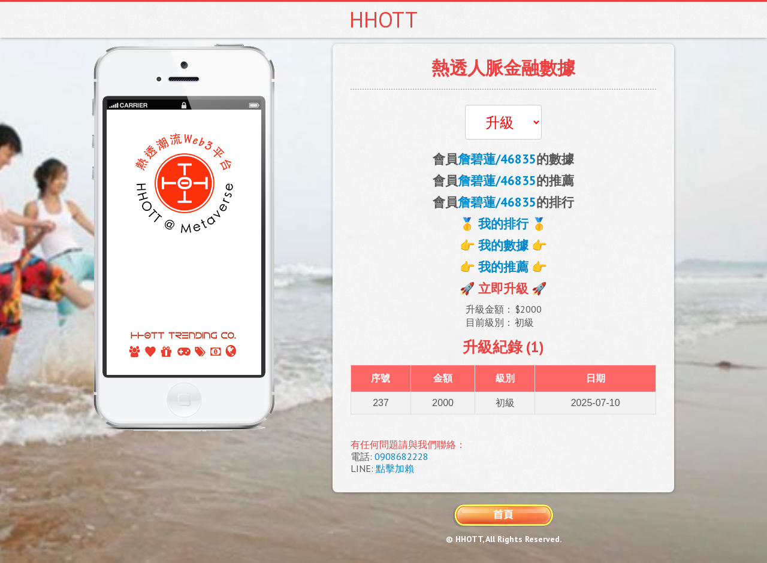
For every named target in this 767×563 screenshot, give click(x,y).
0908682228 (401, 456)
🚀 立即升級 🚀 (503, 288)
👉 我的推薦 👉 (503, 267)
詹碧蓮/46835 (497, 159)
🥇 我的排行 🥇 (503, 224)
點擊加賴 (395, 468)
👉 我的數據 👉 (503, 245)
